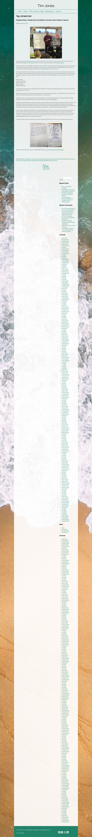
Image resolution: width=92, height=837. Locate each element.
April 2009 (64, 495)
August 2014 (64, 398)
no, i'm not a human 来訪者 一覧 (69, 208)
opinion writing (52, 158)
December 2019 (65, 308)
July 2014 (64, 400)
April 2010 (64, 476)
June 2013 (64, 418)
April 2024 (64, 257)
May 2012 (64, 438)
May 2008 (64, 511)
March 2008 (64, 514)
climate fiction (28, 158)
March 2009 (64, 496)
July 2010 (64, 472)
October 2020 (65, 297)
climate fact (22, 158)
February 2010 (65, 479)
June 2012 (64, 436)
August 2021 (64, 288)
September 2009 (65, 487)
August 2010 (64, 470)
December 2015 (65, 374)
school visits (18, 160)
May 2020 (64, 303)
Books (26, 11)
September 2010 (65, 469)
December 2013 (65, 409)
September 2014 (65, 397)
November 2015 (65, 375)
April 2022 (64, 279)
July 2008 (64, 508)
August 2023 (64, 264)
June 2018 (64, 331)
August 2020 (64, 300)
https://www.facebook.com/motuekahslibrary (54, 149)
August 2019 (64, 313)
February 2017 (65, 354)
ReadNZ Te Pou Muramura (69, 158)
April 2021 (64, 291)
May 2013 (64, 420)
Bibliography (49, 11)
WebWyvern (30, 829)
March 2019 (64, 319)
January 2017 (65, 355)
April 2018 (64, 332)
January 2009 (65, 499)
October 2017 (65, 342)
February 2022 (65, 280)
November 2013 (65, 410)
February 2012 (65, 443)
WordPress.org (65, 532)
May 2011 (64, 456)
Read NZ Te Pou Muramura (29, 62)
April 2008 (64, 513)
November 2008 (65, 502)
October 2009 (65, 485)
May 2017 (64, 349)
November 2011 (65, 447)
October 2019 (65, 309)
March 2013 (64, 423)
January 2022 (65, 282)
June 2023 (64, 265)
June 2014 (64, 401)
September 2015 (65, 378)
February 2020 (65, 306)
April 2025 (64, 247)
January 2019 (65, 322)
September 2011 (65, 450)
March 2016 (64, 369)
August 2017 (64, 345)
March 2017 (64, 352)
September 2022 (65, 273)
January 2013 (65, 426)
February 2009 (65, 498)
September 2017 (65, 343)
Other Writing (34, 11)
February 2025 (65, 248)
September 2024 (65, 253)
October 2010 (65, 467)
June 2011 (64, 455)
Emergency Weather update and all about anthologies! (68, 217)
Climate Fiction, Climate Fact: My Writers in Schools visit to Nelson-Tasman (42, 20)
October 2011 (65, 449)
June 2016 (64, 365)
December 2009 (65, 482)
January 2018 (65, 337)
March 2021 (64, 293)
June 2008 (64, 510)
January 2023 (65, 268)
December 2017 (65, 339)
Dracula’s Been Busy (66, 197)
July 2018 (64, 329)
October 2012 (65, 430)
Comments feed (65, 530)
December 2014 (65, 392)
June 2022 (64, 276)
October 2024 (65, 251)
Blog (42, 11)
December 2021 (65, 283)
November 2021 (65, 285)
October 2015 (65, 377)
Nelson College (45, 158)
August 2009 (64, 488)
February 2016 (65, 371)
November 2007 (65, 521)
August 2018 (64, 328)
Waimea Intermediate (44, 160)
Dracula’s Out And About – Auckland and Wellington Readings (67, 194)
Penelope (64, 220)
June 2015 (64, 383)
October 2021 (65, 287)
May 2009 (64, 493)
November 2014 (65, 394)
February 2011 (65, 461)
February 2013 (65, 424)
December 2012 (65, 427)
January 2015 (65, 391)
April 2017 (64, 351)
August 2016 (64, 361)
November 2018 (65, 323)
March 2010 (64, 478)
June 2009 (64, 491)
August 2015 (64, 380)
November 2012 (65, 429)
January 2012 (65, 444)
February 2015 (65, 389)
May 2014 (64, 403)
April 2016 (64, 368)
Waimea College (35, 160)
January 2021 (65, 296)
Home (20, 11)
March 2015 (64, 387)
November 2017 (65, 340)
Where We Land (47, 68)
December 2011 (65, 446)
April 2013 (64, 421)
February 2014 (65, 406)
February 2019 (65, 320)
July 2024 (64, 254)
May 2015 (64, 384)
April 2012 (64, 439)
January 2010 (65, 481)
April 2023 (64, 267)
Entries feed (64, 529)
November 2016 (65, 357)
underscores (43, 829)
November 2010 (65, 465)
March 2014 (64, 404)
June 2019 (64, 316)
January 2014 (65, 407)
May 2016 (64, 366)
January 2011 (65, 462)
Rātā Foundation (60, 62)
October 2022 (65, 271)
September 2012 (65, 432)
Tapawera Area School (26, 160)
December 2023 (65, 259)
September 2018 (65, 326)
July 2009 (64, 490)
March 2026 (64, 238)
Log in (63, 527)
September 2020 (65, 299)
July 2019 (64, 314)
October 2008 (65, 504)
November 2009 (65, 484)
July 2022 (64, 274)
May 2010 (64, 475)
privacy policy (21, 832)
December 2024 (65, 250)
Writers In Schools (53, 160)
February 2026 (65, 239)
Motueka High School (36, 158)
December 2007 (65, 519)
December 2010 (65, 464)
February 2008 (65, 516)
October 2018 (65, 325)
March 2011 (64, 459)
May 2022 (64, 277)
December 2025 (65, 241)
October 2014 (65, 395)
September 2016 (65, 360)
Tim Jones (46, 6)
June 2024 (64, 256)
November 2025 (65, 242)
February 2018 (65, 335)
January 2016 (65, 372)
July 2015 (64, 381)
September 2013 (65, 413)
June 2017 (64, 348)
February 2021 (65, 294)
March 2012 (64, 441)
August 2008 (64, 507)
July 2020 (64, 302)
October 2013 (65, 412)
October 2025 (65, 244)
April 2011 (64, 458)
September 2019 (65, 311)
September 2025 (65, 245)
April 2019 (64, 317)
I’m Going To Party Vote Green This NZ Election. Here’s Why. (68, 230)
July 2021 (64, 290)
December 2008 (65, 501)
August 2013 (64, 415)
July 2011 (64, 453)
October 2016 (65, 358)
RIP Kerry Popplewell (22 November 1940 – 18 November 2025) (67, 200)
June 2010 (64, 473)
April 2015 (64, 386)
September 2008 (65, 505)
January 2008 (65, 518)
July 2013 (64, 417)
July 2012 (64, 435)
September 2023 (65, 262)
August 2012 (64, 433)
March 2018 (64, 334)
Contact (58, 11)
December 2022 (65, 270)
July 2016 (64, 363)
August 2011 (64, 452)
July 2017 (64, 346)
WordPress (36, 829)
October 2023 (65, 261)
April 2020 (64, 305)
